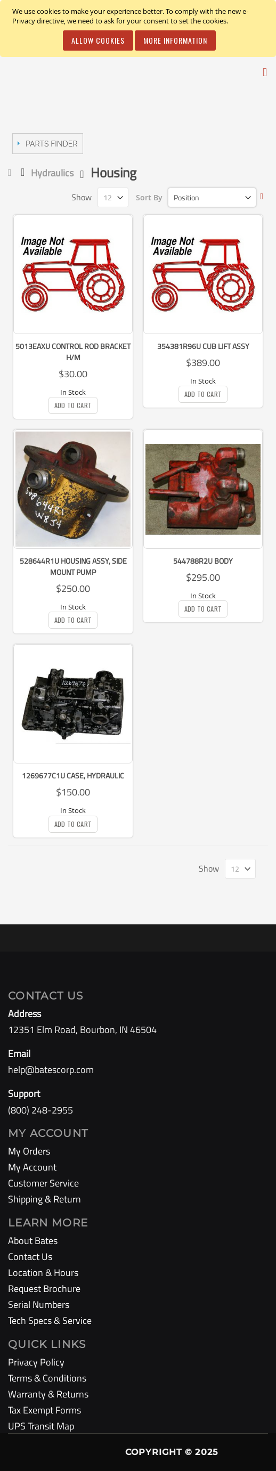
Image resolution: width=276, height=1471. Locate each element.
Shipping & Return (44, 1199)
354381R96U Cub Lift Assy (203, 346)
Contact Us (30, 1256)
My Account (32, 1167)
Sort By (149, 197)
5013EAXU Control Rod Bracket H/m (73, 351)
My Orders (29, 1151)
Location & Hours (43, 1272)
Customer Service (43, 1183)
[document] (139, 28)
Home (12, 172)
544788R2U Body (203, 560)
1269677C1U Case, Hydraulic (73, 775)
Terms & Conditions (47, 1378)
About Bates (33, 1240)
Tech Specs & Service (50, 1320)
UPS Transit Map (41, 1426)
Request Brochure (44, 1288)
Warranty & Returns (48, 1394)
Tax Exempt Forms (44, 1410)
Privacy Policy (36, 1362)
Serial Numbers (38, 1304)
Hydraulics (52, 173)
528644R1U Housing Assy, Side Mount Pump (73, 566)
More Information (175, 40)
